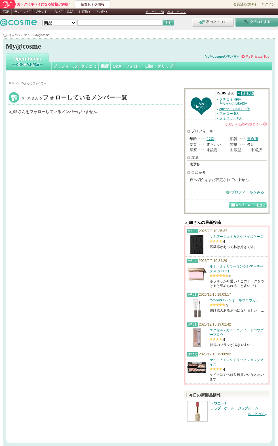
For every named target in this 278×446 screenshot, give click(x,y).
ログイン (268, 4)
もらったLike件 (234, 103)
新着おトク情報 (92, 5)
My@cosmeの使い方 (221, 57)
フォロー (133, 66)
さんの (246, 124)
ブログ (57, 11)
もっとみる (256, 414)
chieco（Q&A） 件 (234, 109)
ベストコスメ (176, 12)
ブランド (41, 11)
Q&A (70, 11)
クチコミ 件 (230, 99)
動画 (105, 66)
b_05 (74, 98)
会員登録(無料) (244, 4)
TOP (6, 11)
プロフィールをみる (247, 192)
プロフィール (65, 66)
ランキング (22, 11)
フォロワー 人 (231, 118)
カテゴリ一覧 (155, 12)
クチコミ (89, 66)
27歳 (210, 139)
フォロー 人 (229, 114)
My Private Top (257, 57)
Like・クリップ (159, 66)
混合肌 (252, 139)
